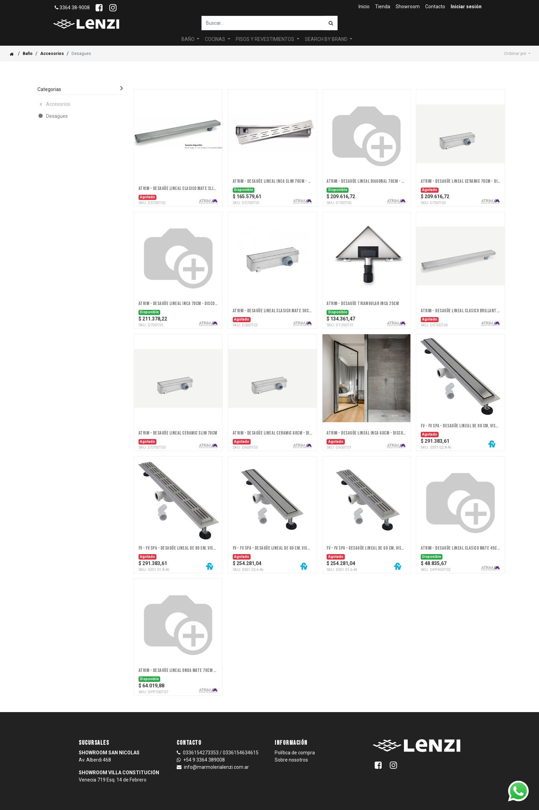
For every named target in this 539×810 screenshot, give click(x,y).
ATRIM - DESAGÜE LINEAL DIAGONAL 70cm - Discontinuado (366, 181)
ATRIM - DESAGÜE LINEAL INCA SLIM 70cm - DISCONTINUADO (272, 181)
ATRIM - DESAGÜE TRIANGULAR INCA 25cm (363, 303)
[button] (517, 53)
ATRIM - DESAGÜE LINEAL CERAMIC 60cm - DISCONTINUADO (272, 433)
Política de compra (295, 752)
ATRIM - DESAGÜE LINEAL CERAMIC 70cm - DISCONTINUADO (460, 181)
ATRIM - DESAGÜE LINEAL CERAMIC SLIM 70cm (178, 433)
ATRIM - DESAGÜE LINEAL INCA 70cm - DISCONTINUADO (178, 303)
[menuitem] (364, 6)
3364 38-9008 (72, 7)
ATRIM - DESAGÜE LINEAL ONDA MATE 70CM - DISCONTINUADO (178, 670)
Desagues (57, 116)
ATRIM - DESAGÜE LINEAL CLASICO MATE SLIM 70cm (178, 188)
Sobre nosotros (291, 760)
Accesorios (52, 53)
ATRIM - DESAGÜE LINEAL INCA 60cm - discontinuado (366, 433)
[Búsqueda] (331, 23)
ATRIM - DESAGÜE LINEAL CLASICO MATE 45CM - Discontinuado (460, 548)
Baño (28, 53)
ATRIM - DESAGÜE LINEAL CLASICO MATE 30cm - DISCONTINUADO (272, 311)
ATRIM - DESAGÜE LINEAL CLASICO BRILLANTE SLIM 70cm (460, 311)
